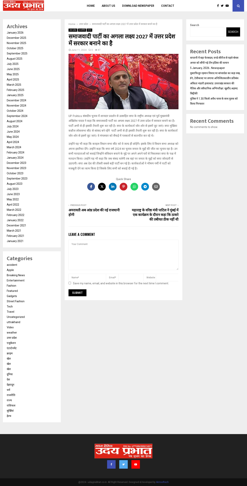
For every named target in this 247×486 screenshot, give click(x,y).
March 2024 (14, 147)
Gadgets (12, 296)
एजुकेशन (11, 343)
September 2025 (17, 53)
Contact (167, 5)
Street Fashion (16, 301)
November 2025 (16, 43)
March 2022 (14, 209)
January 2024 (15, 157)
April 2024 (13, 142)
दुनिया (10, 374)
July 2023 (13, 189)
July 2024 (13, 126)
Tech (10, 306)
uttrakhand (13, 322)
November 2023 (16, 168)
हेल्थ (9, 415)
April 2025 (13, 79)
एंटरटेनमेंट (12, 348)
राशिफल (11, 405)
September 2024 (17, 116)
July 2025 (13, 63)
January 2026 (15, 32)
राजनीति (82, 30)
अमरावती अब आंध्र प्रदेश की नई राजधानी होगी (94, 212)
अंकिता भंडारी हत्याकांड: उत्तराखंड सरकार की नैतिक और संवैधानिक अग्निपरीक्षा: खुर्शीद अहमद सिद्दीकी (214, 88)
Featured (12, 290)
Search (194, 25)
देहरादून (10, 384)
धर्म (8, 389)
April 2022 (13, 204)
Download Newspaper (138, 5)
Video (10, 327)
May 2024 (13, 136)
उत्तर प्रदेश (72, 30)
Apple (10, 270)
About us (108, 5)
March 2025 (14, 84)
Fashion (11, 285)
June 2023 (13, 194)
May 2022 (13, 199)
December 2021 (16, 225)
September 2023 (17, 178)
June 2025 (13, 69)
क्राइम (10, 353)
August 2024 (14, 121)
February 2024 (15, 152)
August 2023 (14, 183)
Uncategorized (16, 316)
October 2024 (15, 110)
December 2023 (16, 162)
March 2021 (14, 230)
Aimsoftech (162, 482)
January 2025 (15, 95)
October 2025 (15, 48)
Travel (10, 311)
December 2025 (16, 37)
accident (12, 264)
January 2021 (15, 241)
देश (8, 379)
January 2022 (15, 220)
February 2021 (15, 235)
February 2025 (15, 89)
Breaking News (16, 275)
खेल (9, 358)
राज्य (89, 30)
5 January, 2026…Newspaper (207, 67)
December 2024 (16, 100)
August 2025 (14, 58)
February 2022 (15, 215)
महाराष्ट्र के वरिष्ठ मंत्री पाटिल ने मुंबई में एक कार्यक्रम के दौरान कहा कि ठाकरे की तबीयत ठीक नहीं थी (155, 215)
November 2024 (16, 105)
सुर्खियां (10, 410)
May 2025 (13, 74)
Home (91, 5)
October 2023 (15, 173)
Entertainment (16, 280)
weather (12, 332)
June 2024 (13, 131)
